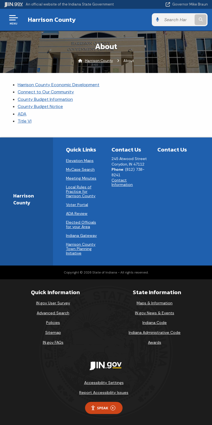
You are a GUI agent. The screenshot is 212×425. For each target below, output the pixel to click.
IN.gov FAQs (53, 342)
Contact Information (122, 182)
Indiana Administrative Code (155, 332)
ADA (22, 114)
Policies (53, 322)
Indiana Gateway (81, 235)
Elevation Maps (80, 160)
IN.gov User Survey (53, 303)
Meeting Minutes (81, 178)
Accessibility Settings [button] (104, 382)
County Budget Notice (40, 106)
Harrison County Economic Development (58, 85)
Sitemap (53, 332)
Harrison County (51, 19)
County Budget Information (45, 99)
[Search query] (178, 19)
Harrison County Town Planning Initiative (81, 249)
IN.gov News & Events (154, 312)
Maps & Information (155, 303)
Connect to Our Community (46, 92)
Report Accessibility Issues (103, 392)
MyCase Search (80, 169)
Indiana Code (154, 322)
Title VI (24, 121)
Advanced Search (53, 312)
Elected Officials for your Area (81, 224)
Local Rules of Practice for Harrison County (81, 191)
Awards (154, 342)
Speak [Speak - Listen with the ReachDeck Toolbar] (103, 408)
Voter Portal (77, 204)
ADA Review (77, 213)
